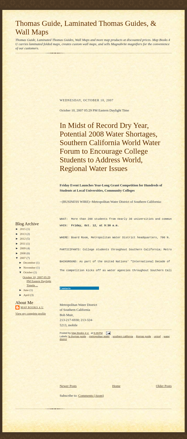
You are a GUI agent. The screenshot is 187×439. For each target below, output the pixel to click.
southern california (123, 341)
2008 (23, 253)
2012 (23, 238)
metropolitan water (99, 341)
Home (116, 391)
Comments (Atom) (91, 400)
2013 (23, 233)
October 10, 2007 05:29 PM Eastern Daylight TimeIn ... (37, 281)
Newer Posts (68, 391)
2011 (23, 243)
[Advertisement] (36, 138)
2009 (23, 248)
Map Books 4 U (32, 307)
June (26, 290)
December (29, 262)
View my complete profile (30, 313)
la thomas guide (77, 341)
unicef (157, 341)
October (28, 272)
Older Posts (164, 391)
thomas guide (143, 341)
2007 (23, 257)
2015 (23, 228)
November (29, 267)
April (26, 294)
